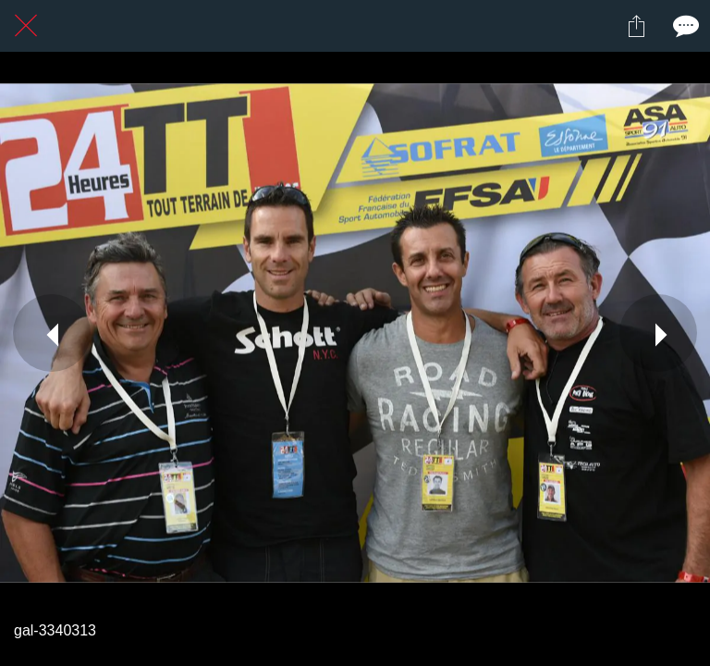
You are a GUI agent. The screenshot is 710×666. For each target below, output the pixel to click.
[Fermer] (26, 26)
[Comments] (684, 26)
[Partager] (636, 26)
